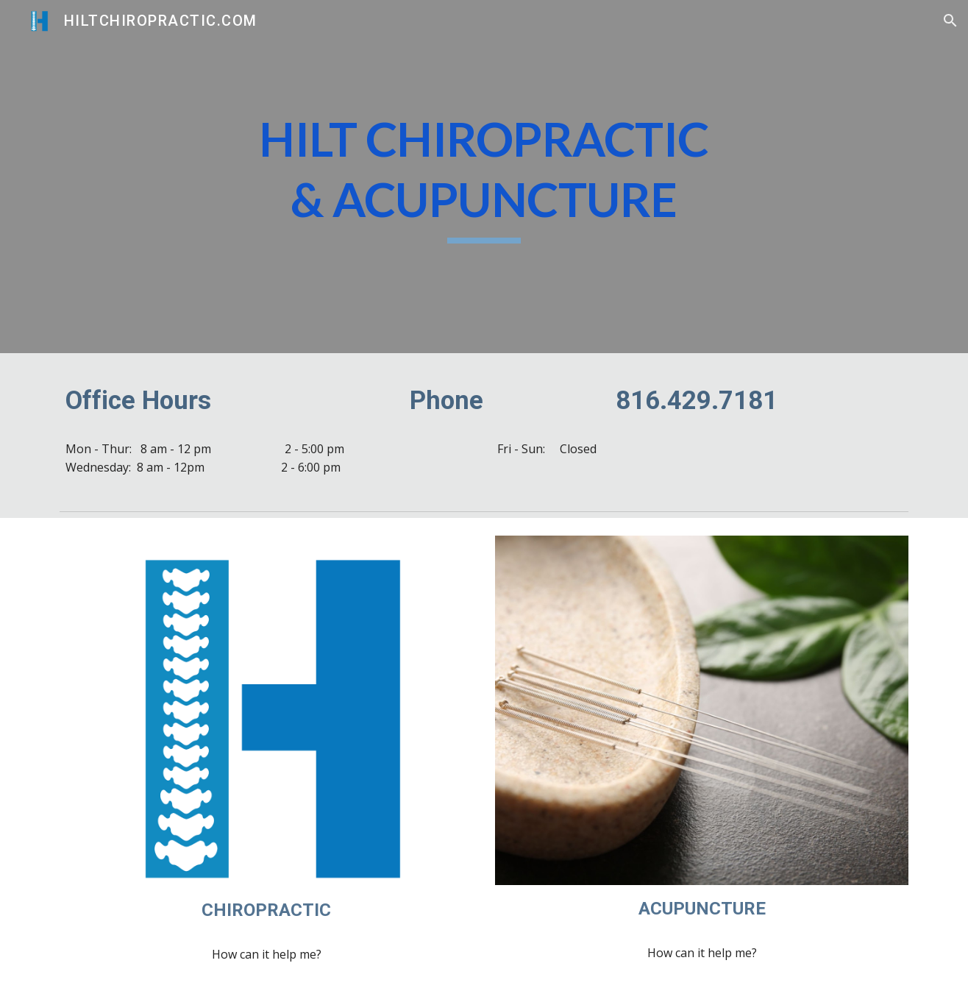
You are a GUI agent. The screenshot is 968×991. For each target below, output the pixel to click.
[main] (484, 176)
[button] (950, 20)
